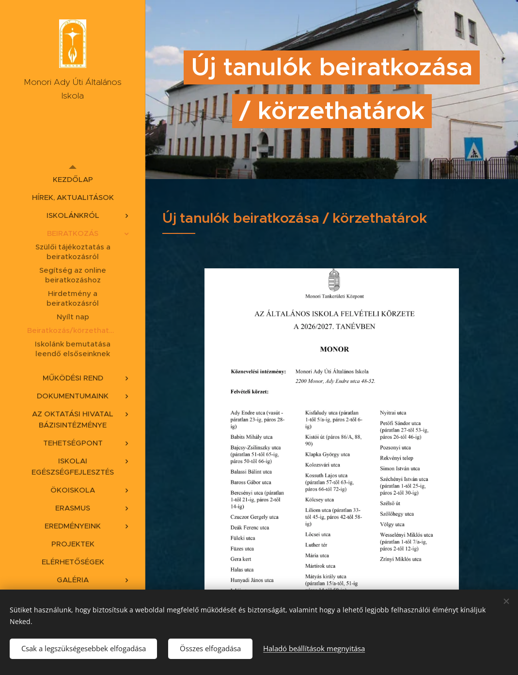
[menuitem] (72, 179)
